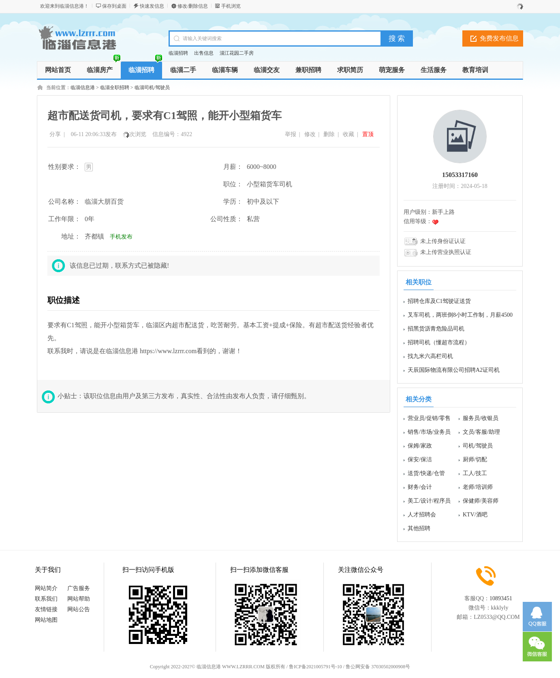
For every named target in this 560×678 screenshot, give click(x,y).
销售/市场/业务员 (429, 432)
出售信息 (204, 53)
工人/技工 (475, 473)
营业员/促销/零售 (429, 418)
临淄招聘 (178, 53)
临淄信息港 (83, 87)
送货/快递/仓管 (426, 473)
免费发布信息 (499, 38)
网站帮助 (78, 599)
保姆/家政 (420, 446)
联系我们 (46, 599)
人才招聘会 (422, 515)
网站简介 (46, 588)
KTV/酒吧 (475, 515)
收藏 (348, 134)
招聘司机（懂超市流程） (439, 342)
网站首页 (58, 69)
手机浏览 (231, 6)
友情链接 (46, 609)
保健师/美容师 (480, 501)
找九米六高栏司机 (430, 356)
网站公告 (78, 609)
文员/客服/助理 (481, 432)
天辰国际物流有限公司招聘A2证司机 (454, 370)
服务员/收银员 (480, 418)
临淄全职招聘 (114, 87)
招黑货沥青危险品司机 (436, 329)
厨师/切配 (475, 459)
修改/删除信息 (192, 6)
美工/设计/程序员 (429, 501)
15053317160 (460, 174)
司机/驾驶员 (478, 446)
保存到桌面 (114, 6)
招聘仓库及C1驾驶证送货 (439, 301)
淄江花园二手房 (237, 53)
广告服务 (78, 588)
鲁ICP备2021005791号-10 (315, 666)
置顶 (368, 134)
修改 (310, 134)
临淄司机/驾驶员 (152, 87)
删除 (329, 134)
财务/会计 (420, 487)
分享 (55, 134)
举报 (290, 134)
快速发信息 (152, 6)
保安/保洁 (420, 459)
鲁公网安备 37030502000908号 (378, 666)
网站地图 (46, 620)
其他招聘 (419, 528)
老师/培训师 (478, 487)
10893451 (500, 598)
